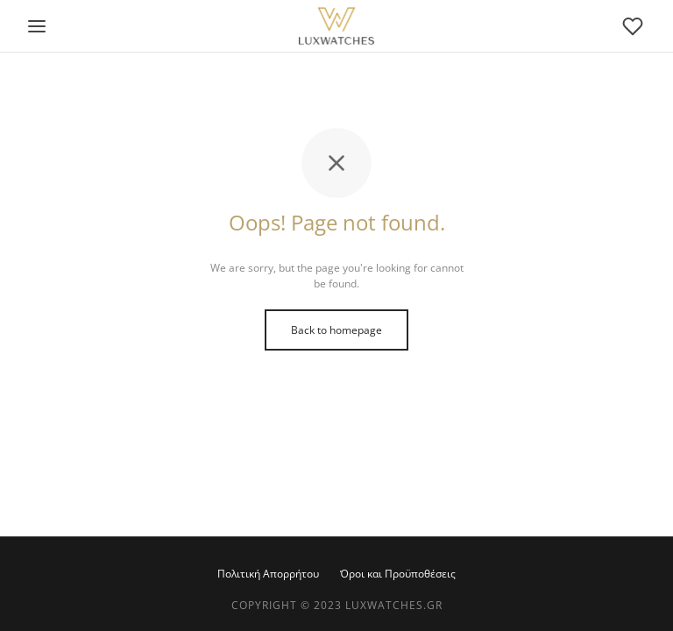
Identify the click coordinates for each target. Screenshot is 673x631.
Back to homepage (336, 330)
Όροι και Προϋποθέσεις (398, 573)
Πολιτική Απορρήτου (268, 573)
